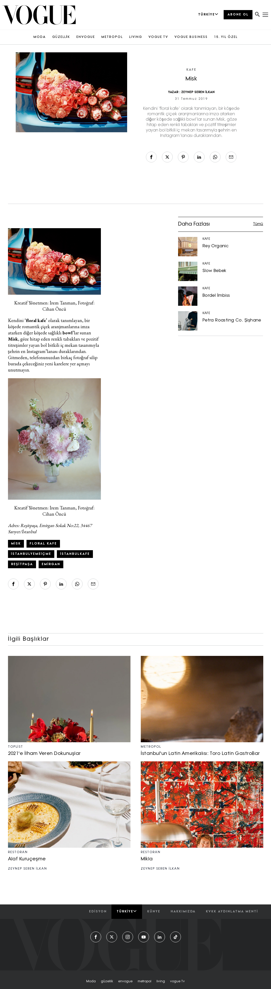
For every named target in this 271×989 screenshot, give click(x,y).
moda (91, 981)
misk (16, 543)
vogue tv (177, 981)
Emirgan (51, 564)
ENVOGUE (85, 37)
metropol (144, 981)
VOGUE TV (158, 37)
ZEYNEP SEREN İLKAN (198, 92)
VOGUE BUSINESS (191, 37)
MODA (39, 37)
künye (153, 911)
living (160, 981)
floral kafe (43, 543)
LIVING (135, 37)
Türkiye (127, 911)
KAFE (191, 69)
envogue (125, 981)
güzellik (107, 981)
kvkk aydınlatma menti (232, 911)
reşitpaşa (22, 564)
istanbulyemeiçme (31, 554)
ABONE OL (238, 14)
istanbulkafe (75, 554)
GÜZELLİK (61, 37)
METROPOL (112, 37)
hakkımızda (183, 911)
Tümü (258, 224)
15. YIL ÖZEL (226, 37)
